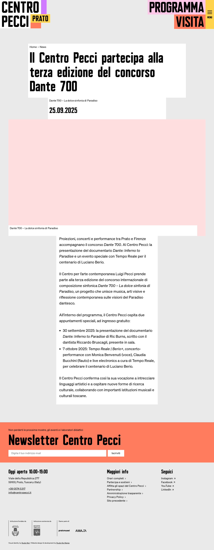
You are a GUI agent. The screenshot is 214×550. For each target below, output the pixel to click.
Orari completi (115, 478)
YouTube (166, 486)
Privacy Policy (115, 497)
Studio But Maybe (62, 543)
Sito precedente (116, 500)
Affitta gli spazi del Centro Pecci (125, 486)
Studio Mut (26, 543)
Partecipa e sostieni (118, 482)
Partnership (114, 489)
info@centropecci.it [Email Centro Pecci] (19, 492)
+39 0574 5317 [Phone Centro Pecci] (16, 488)
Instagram (167, 478)
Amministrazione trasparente (124, 493)
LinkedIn (166, 489)
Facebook (167, 482)
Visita (190, 20)
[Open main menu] (210, 14)
